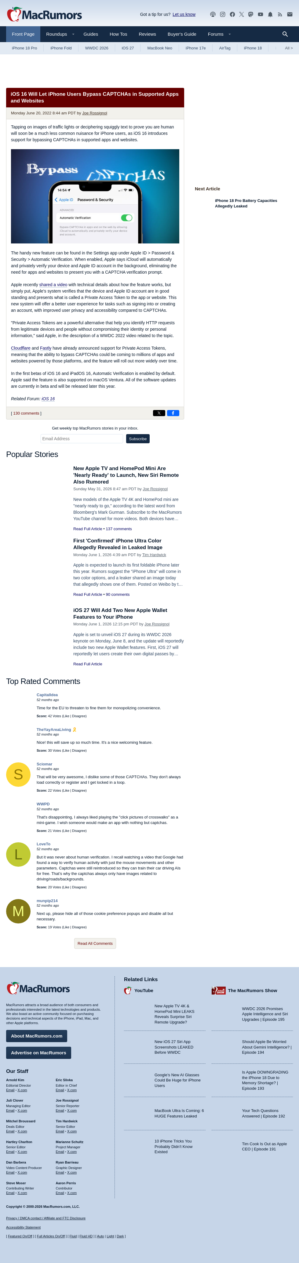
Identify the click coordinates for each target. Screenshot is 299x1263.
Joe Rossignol (94, 113)
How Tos (118, 34)
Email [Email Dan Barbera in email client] (10, 1172)
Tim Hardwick (154, 554)
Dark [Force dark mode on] (120, 1236)
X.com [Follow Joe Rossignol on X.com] (72, 1110)
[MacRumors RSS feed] (280, 14)
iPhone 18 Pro (24, 48)
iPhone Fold (60, 48)
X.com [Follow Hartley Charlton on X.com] (22, 1151)
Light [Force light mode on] (110, 1236)
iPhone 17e (196, 48)
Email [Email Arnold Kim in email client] (10, 1090)
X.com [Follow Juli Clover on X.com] (22, 1110)
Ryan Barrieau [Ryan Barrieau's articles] (67, 1162)
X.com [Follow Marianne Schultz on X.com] (72, 1151)
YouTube (143, 990)
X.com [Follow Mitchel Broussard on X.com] (22, 1131)
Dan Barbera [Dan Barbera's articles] (16, 1162)
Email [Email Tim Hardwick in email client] (60, 1131)
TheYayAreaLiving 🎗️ (57, 729)
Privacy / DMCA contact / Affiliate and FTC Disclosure (46, 1218)
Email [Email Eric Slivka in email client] (60, 1090)
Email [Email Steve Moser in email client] (10, 1193)
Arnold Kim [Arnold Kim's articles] (15, 1080)
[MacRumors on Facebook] (232, 14)
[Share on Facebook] (173, 413)
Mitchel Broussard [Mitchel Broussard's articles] (20, 1121)
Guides (91, 34)
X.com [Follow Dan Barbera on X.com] (22, 1172)
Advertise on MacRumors (38, 1052)
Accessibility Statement (23, 1227)
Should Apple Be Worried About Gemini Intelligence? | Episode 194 (267, 1047)
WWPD (43, 804)
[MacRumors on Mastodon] (251, 14)
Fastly (45, 348)
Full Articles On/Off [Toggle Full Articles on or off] (51, 1236)
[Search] (287, 34)
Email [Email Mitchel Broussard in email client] (10, 1131)
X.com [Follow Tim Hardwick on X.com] (72, 1131)
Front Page (23, 34)
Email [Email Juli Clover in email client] (10, 1110)
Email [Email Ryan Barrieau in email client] (60, 1172)
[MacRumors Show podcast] (213, 14)
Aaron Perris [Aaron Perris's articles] (66, 1183)
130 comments (26, 413)
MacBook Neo (159, 48)
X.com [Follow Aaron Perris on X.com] (72, 1193)
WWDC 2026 (96, 48)
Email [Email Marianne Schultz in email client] (60, 1151)
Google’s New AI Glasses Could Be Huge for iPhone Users (178, 1080)
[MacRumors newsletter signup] (290, 14)
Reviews (147, 34)
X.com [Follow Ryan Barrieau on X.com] (72, 1172)
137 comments (119, 529)
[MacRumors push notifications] (270, 14)
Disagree (79, 716)
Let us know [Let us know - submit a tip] (184, 14)
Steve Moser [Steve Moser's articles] (16, 1183)
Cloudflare (21, 348)
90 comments (117, 594)
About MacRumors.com (36, 1035)
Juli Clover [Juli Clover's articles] (14, 1100)
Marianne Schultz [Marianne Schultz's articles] (69, 1142)
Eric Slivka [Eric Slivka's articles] (64, 1080)
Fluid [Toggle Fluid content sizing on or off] (73, 1236)
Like (66, 716)
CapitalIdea (47, 695)
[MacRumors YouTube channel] (260, 14)
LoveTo (43, 844)
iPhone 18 (253, 48)
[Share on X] (159, 413)
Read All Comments (95, 943)
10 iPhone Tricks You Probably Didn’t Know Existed (173, 1146)
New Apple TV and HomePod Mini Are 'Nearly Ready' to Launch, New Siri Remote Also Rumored (126, 475)
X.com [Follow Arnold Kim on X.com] (22, 1090)
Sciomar (44, 764)
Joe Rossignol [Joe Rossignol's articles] (67, 1100)
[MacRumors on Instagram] (223, 14)
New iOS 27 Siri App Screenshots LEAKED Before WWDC (174, 1047)
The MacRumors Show (252, 990)
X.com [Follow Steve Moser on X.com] (22, 1193)
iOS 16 (48, 398)
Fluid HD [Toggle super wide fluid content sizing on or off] (86, 1236)
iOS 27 (128, 48)
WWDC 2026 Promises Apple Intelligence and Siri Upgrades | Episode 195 (265, 1014)
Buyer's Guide (182, 34)
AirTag (225, 48)
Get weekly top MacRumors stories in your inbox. (95, 428)
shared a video (53, 284)
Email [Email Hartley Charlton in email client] (10, 1151)
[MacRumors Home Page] (44, 14)
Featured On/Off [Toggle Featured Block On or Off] (20, 1236)
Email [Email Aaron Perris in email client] (60, 1193)
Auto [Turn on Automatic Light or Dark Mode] (100, 1236)
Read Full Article (87, 529)
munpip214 (47, 900)
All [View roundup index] (289, 48)
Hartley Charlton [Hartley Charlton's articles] (19, 1142)
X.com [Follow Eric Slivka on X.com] (72, 1090)
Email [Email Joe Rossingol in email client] (60, 1110)
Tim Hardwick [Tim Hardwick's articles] (67, 1121)
